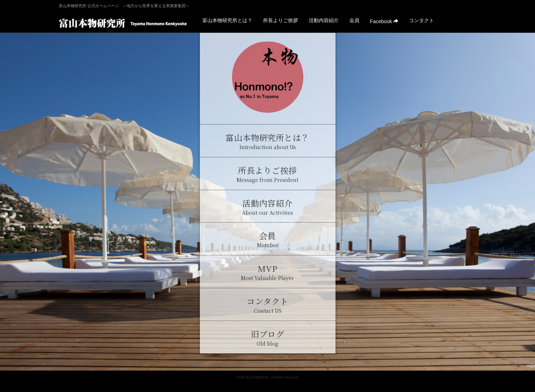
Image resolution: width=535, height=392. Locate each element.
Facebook (384, 21)
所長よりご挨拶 (280, 20)
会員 (354, 20)
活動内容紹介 (324, 20)
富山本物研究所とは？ (227, 20)
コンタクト (421, 20)
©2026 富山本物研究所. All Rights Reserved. (267, 377)
